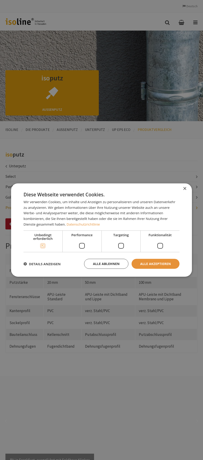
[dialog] (101, 230)
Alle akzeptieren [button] (155, 263)
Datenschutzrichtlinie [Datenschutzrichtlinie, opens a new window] (83, 224)
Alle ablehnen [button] (106, 263)
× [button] (184, 188)
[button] (42, 263)
